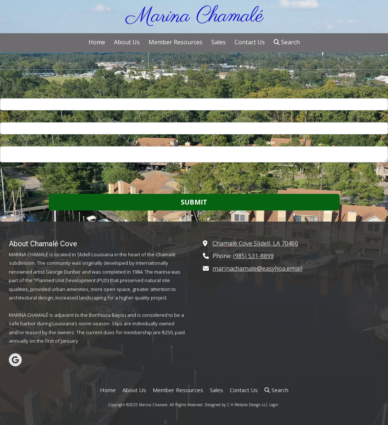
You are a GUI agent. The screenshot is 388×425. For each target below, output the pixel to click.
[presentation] (47, 179)
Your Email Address (21, 118)
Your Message (16, 142)
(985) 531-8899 (253, 256)
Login (273, 404)
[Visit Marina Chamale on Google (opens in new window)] (15, 359)
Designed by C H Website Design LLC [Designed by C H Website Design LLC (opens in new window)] (237, 404)
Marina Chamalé (194, 16)
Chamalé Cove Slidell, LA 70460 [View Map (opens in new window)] (255, 243)
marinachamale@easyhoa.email (257, 268)
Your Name (12, 94)
